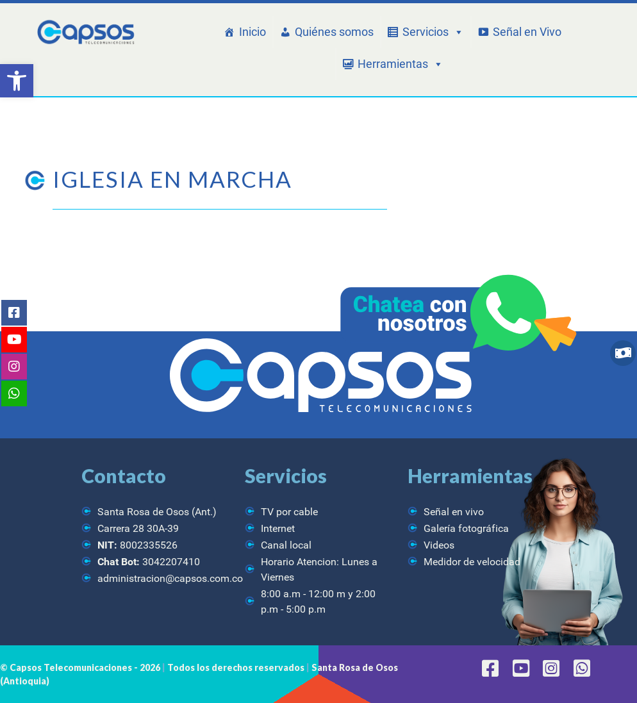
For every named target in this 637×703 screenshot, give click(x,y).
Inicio (252, 31)
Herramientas (400, 64)
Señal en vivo (454, 512)
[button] (16, 80)
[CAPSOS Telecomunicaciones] (84, 32)
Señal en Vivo (527, 31)
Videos (439, 545)
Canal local (286, 545)
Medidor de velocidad (472, 562)
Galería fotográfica (466, 528)
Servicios (433, 32)
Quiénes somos (334, 31)
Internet (278, 528)
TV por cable (289, 512)
